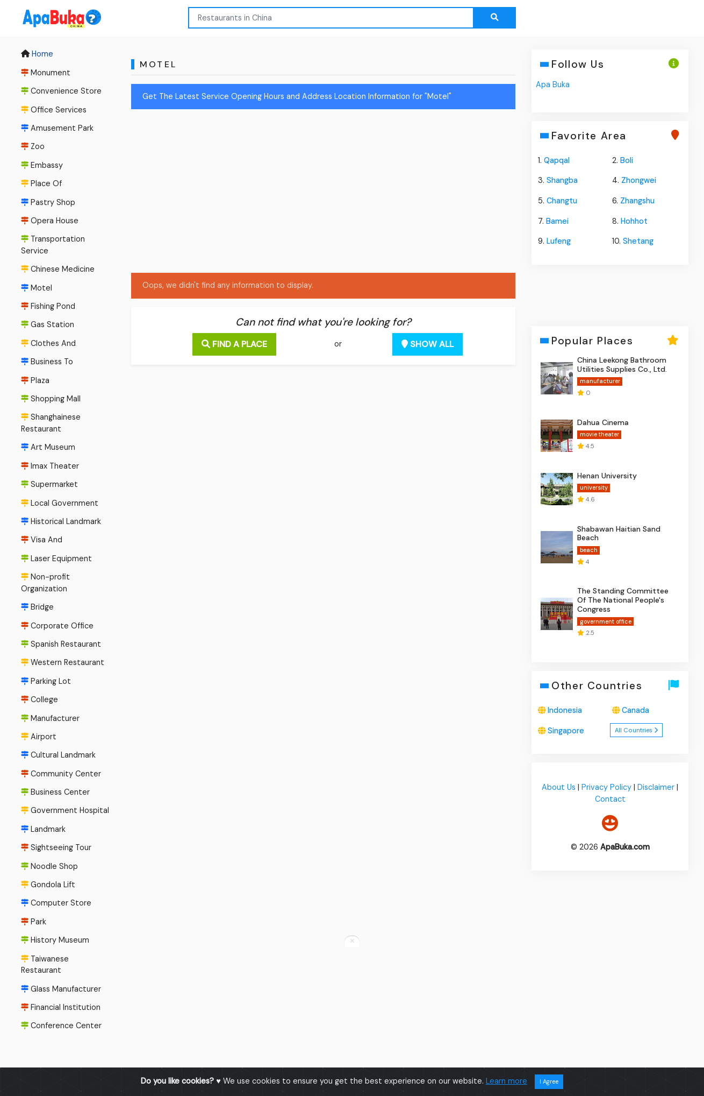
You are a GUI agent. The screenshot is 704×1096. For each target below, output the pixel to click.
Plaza (35, 380)
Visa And (41, 540)
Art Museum (48, 447)
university (593, 488)
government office (605, 621)
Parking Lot (46, 681)
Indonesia (565, 710)
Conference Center (61, 1026)
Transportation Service (53, 245)
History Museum (55, 940)
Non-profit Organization (45, 582)
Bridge (37, 607)
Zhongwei (638, 180)
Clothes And (48, 343)
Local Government (59, 503)
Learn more (506, 1081)
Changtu (562, 201)
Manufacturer (50, 718)
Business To (47, 361)
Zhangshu (637, 201)
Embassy (42, 165)
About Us (559, 787)
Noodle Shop (49, 866)
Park (33, 922)
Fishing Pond (48, 306)
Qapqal (557, 160)
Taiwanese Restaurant (45, 964)
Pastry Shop (48, 202)
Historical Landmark (61, 521)
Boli (626, 160)
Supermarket (49, 484)
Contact (609, 799)
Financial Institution (60, 1007)
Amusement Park (57, 128)
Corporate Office (57, 626)
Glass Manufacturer (61, 989)
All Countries (636, 730)
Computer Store (56, 903)
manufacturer (599, 381)
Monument (45, 72)
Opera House (49, 220)
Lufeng (559, 241)
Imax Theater (50, 466)
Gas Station (47, 325)
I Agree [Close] (549, 1081)
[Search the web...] (494, 18)
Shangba (562, 180)
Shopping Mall (51, 399)
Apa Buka (553, 84)
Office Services (54, 110)
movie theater (599, 435)
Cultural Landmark (58, 755)
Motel (36, 288)
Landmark (43, 829)
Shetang (638, 241)
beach (588, 550)
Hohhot (634, 221)
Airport (38, 736)
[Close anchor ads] (352, 941)
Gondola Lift (48, 884)
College (39, 699)
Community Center (61, 774)
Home (37, 54)
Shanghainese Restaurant (51, 423)
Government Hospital (65, 811)
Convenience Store (61, 91)
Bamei (557, 221)
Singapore (566, 731)
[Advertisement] (323, 193)
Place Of (41, 183)
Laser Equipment (56, 558)
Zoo (33, 146)
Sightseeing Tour (56, 847)
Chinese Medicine (58, 269)
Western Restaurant (62, 662)
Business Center (55, 792)
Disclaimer (655, 787)
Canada (635, 710)
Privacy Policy (606, 787)
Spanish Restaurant (61, 644)
